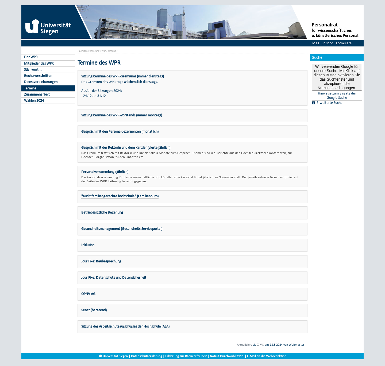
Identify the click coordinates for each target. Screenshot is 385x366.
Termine (30, 88)
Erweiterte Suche (329, 103)
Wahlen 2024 (34, 100)
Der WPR (31, 57)
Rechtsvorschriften (38, 75)
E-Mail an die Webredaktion (266, 356)
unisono (327, 43)
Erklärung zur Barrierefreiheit (186, 356)
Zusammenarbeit (37, 94)
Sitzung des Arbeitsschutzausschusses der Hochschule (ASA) (125, 326)
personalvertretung (89, 51)
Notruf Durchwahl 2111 (227, 356)
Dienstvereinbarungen (40, 82)
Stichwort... (33, 69)
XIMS (260, 345)
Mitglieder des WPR (39, 63)
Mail (315, 43)
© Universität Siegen (113, 356)
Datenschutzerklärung (146, 356)
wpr (104, 51)
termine (112, 51)
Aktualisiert (244, 345)
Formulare (344, 43)
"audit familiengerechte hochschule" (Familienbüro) (120, 196)
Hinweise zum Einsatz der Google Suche (337, 95)
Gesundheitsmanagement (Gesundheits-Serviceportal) (121, 228)
